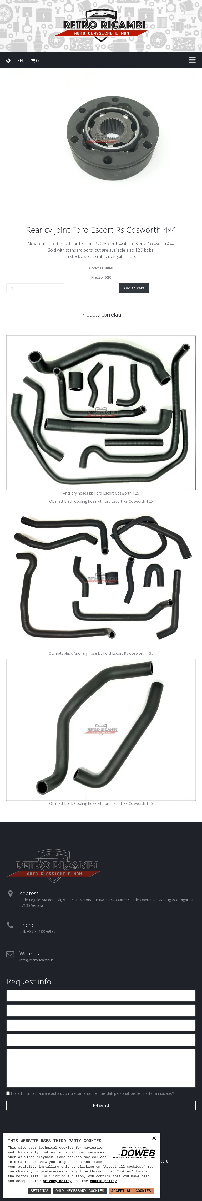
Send (101, 1105)
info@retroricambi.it (36, 959)
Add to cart (133, 287)
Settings (39, 1190)
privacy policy (57, 1181)
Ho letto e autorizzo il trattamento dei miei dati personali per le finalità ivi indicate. (92, 1093)
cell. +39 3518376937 (37, 931)
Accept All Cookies (131, 1190)
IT (13, 60)
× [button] (154, 1138)
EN (20, 60)
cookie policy (103, 1181)
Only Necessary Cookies (79, 1190)
